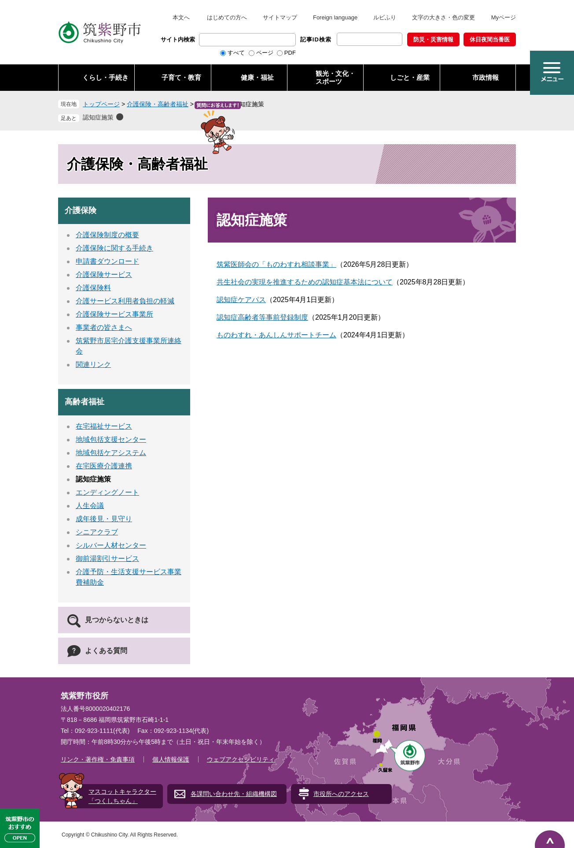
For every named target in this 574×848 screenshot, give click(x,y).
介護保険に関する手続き (114, 248)
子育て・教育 (181, 77)
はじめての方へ (227, 17)
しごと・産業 (410, 77)
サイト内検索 (178, 39)
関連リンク (93, 364)
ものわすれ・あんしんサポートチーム (276, 335)
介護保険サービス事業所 (114, 314)
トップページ (101, 104)
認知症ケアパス (241, 299)
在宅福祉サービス (104, 426)
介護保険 (80, 210)
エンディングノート (107, 492)
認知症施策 (98, 117)
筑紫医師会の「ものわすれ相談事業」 (276, 264)
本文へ (181, 17)
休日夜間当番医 (490, 39)
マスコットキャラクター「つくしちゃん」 (122, 796)
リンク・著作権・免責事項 (98, 759)
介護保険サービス (104, 274)
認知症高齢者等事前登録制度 (262, 317)
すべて (236, 52)
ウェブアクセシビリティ (241, 759)
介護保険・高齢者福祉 (157, 104)
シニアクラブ (97, 532)
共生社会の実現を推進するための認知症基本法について (305, 282)
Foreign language (335, 17)
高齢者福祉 (210, 104)
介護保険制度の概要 (107, 235)
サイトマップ (280, 17)
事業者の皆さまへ (104, 327)
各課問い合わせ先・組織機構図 (234, 793)
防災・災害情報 (433, 39)
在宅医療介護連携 (104, 466)
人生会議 (90, 505)
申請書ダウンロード (107, 261)
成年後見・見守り (104, 519)
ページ (264, 52)
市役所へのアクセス (341, 793)
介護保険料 (93, 287)
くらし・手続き (105, 77)
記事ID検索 (315, 39)
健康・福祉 (257, 77)
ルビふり (384, 17)
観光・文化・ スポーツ (335, 77)
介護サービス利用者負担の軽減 (125, 301)
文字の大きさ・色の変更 (443, 17)
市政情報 (485, 77)
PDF (290, 52)
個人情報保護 (170, 759)
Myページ (503, 17)
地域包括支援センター (111, 439)
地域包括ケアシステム (111, 452)
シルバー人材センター (111, 545)
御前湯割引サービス (107, 558)
